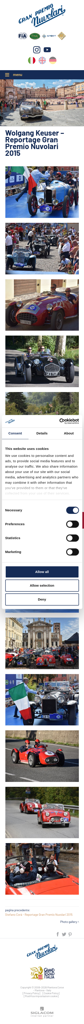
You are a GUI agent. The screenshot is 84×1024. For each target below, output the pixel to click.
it (31, 61)
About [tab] (69, 433)
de (52, 61)
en (42, 61)
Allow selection (42, 585)
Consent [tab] (15, 433)
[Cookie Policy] (51, 993)
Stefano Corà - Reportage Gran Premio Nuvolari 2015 (39, 914)
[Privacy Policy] (31, 993)
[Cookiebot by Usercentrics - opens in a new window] (60, 421)
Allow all (42, 572)
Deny (42, 599)
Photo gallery (68, 922)
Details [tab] (42, 433)
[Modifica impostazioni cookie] (41, 996)
